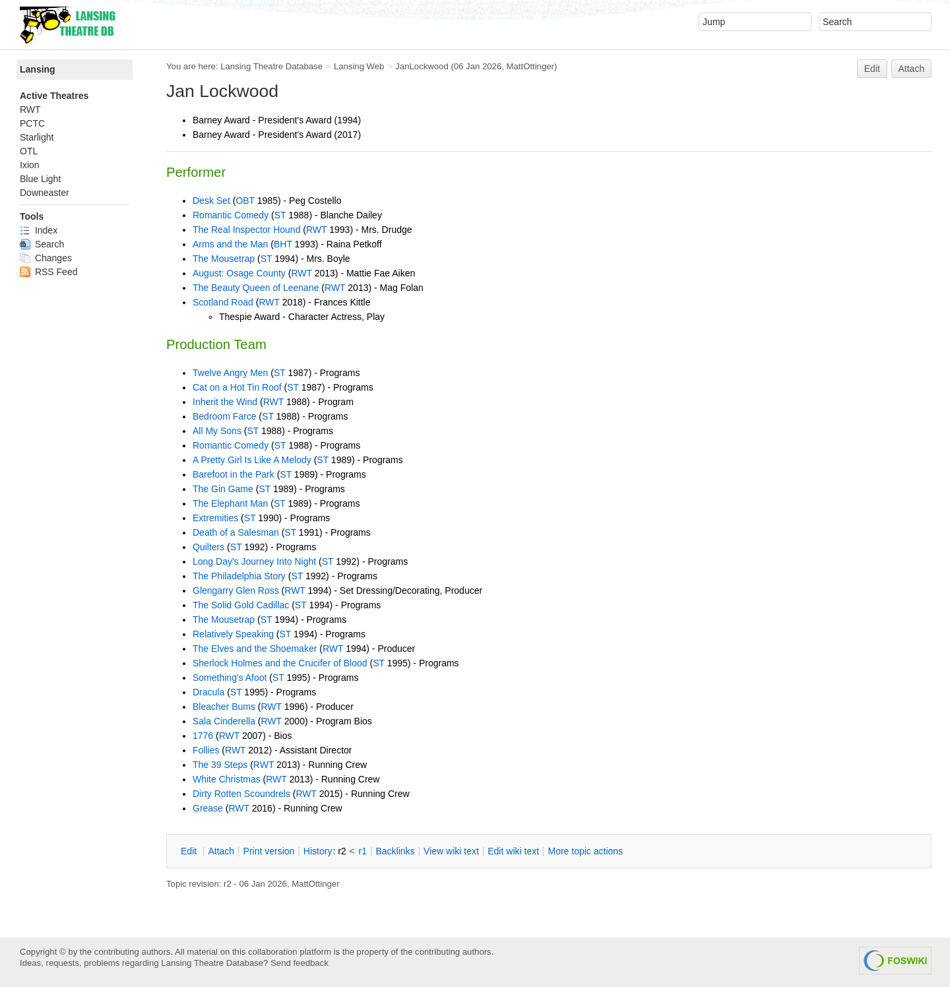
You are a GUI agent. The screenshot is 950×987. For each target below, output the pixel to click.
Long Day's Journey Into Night (254, 561)
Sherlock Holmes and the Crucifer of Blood (280, 663)
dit (190, 851)
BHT (283, 244)
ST (280, 215)
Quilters (208, 547)
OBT (245, 200)
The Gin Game (223, 489)
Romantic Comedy (231, 215)
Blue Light (40, 179)
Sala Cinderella (224, 721)
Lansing (37, 69)
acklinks (394, 851)
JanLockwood (421, 66)
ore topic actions (585, 851)
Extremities (215, 518)
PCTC (32, 123)
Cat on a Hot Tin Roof (237, 387)
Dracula (208, 692)
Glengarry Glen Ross (236, 590)
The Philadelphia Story (239, 576)
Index (38, 230)
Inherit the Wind (225, 402)
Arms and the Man (230, 244)
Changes (46, 258)
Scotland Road (223, 302)
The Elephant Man (230, 503)
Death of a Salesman (236, 532)
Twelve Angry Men (230, 372)
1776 (203, 735)
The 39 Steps (220, 764)
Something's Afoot (230, 677)
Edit (872, 68)
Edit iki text (513, 851)
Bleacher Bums (224, 706)
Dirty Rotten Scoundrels (241, 793)
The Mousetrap (224, 258)
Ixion (30, 165)
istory (317, 851)
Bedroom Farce (224, 416)
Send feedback (299, 963)
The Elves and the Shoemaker (255, 648)
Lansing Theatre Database (271, 66)
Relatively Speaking (233, 634)
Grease (208, 808)
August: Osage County (239, 273)
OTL (29, 151)
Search (42, 244)
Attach (912, 68)
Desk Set (211, 200)
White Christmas (227, 779)
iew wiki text (451, 851)
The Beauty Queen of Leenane (256, 287)
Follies (206, 750)
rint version (269, 851)
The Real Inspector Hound (246, 229)
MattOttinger (530, 66)
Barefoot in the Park (233, 474)
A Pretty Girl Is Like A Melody (252, 460)
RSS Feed (48, 272)
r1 (363, 851)
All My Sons (217, 431)
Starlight (36, 137)
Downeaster (44, 192)
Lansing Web (359, 66)
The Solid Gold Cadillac (241, 605)
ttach (221, 851)
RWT (316, 229)
